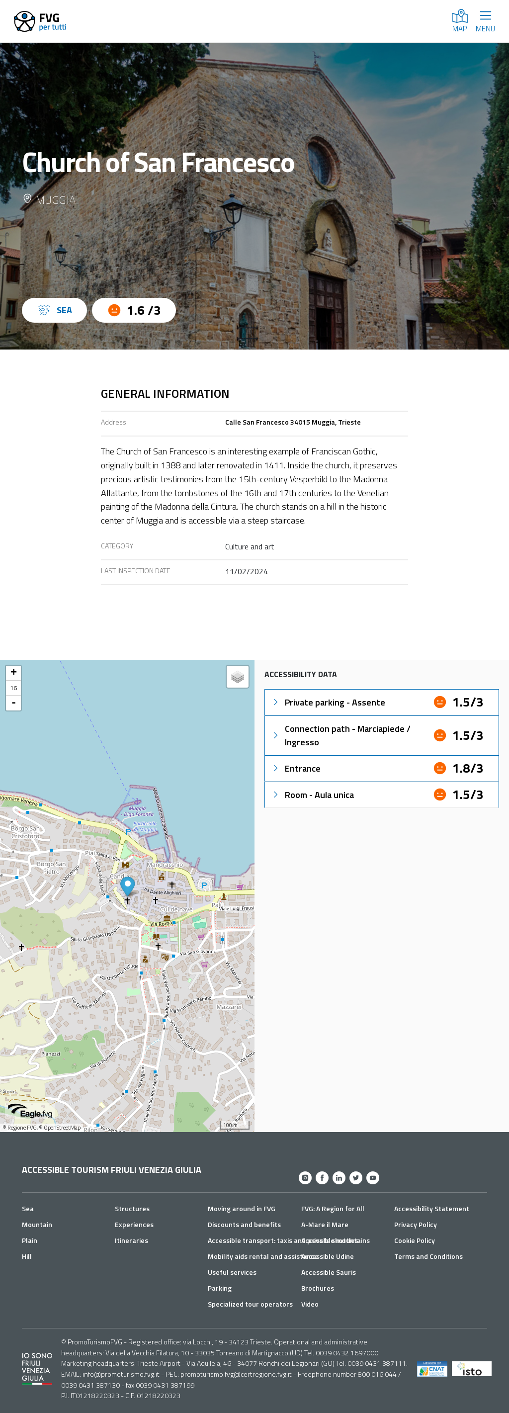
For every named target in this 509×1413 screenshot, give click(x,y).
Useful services (232, 1272)
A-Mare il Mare (324, 1224)
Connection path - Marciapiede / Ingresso (341, 735)
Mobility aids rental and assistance (263, 1256)
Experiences (134, 1224)
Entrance (296, 768)
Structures (132, 1208)
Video (310, 1304)
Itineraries (131, 1240)
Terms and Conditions (428, 1256)
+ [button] (13, 673)
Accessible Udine (327, 1256)
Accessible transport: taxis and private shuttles (283, 1240)
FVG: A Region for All (332, 1208)
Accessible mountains (335, 1240)
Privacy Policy (415, 1224)
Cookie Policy (414, 1240)
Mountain (37, 1224)
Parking (220, 1288)
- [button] (13, 703)
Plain (29, 1240)
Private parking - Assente (328, 702)
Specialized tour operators (250, 1304)
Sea (28, 1208)
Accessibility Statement (431, 1208)
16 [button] (13, 688)
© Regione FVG (19, 1128)
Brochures (317, 1288)
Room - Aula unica (312, 794)
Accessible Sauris (328, 1272)
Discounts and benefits (244, 1224)
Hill (27, 1256)
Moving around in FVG (241, 1208)
